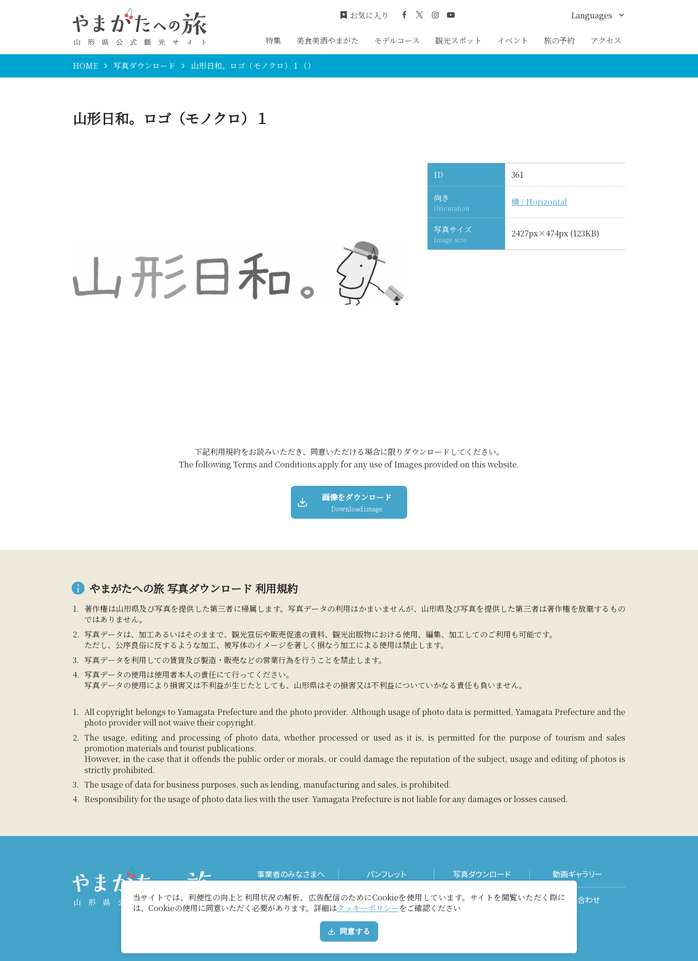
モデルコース (397, 40)
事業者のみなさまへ (291, 874)
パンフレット (386, 874)
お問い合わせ (577, 899)
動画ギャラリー (578, 874)
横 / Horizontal (539, 202)
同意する (349, 931)
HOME (85, 66)
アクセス (605, 40)
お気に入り (364, 15)
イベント (512, 40)
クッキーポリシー (368, 908)
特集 (273, 40)
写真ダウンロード (144, 66)
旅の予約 (559, 40)
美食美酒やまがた (328, 40)
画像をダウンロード (345, 502)
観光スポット (458, 40)
